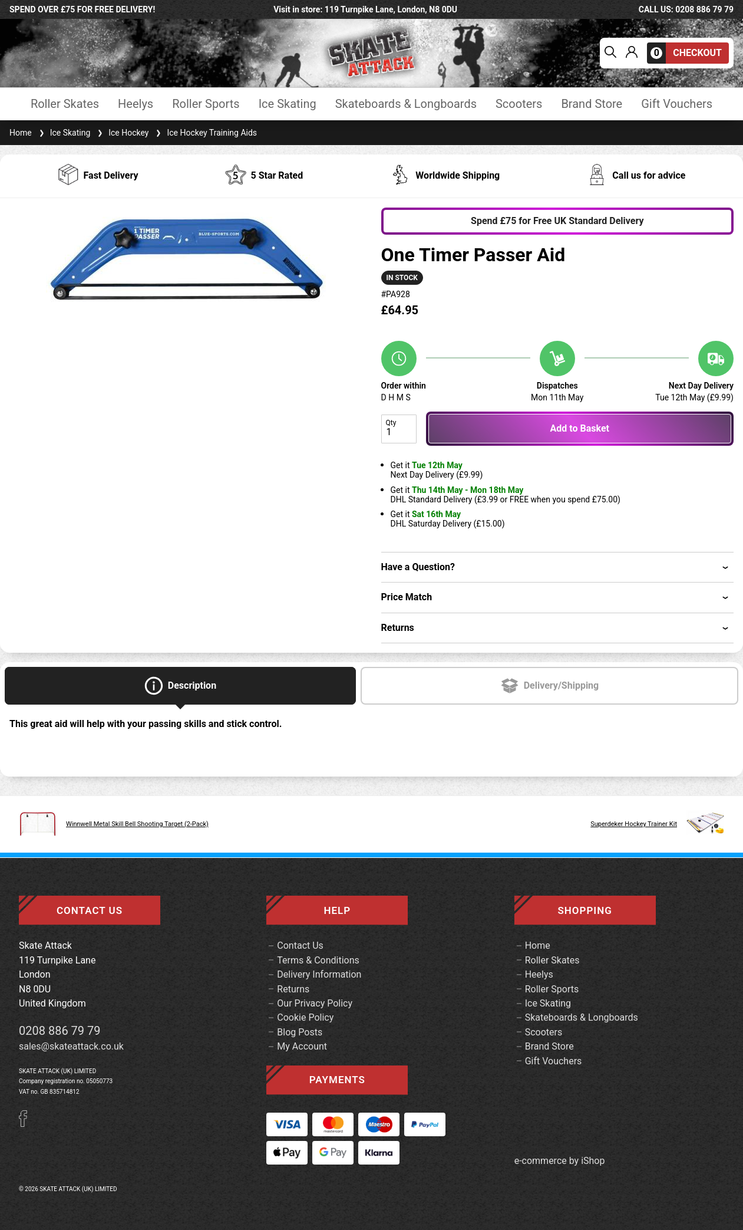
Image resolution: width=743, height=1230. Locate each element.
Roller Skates (65, 104)
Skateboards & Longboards (406, 104)
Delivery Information (319, 974)
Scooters (519, 104)
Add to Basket (579, 428)
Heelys (135, 104)
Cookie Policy (305, 1017)
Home (20, 132)
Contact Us (300, 945)
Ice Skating (287, 104)
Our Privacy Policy (314, 1003)
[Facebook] (27, 1123)
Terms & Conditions (318, 960)
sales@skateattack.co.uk (71, 1046)
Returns (293, 989)
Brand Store (591, 104)
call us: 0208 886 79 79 (686, 9)
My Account (302, 1046)
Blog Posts (299, 1032)
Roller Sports (205, 104)
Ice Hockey (121, 132)
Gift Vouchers (676, 104)
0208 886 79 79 (60, 1031)
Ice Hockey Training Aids (205, 132)
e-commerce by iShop (559, 1161)
